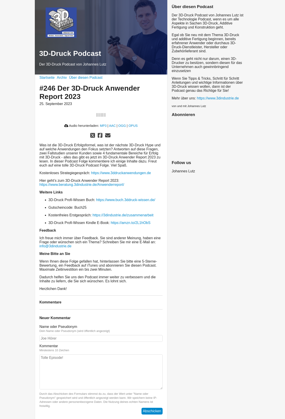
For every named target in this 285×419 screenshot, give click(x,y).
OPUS (133, 125)
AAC (112, 125)
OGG (122, 125)
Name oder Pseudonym (101, 329)
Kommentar (101, 348)
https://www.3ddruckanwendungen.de (121, 173)
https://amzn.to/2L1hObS (130, 223)
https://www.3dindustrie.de (218, 98)
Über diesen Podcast (86, 77)
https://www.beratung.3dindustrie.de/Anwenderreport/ (82, 184)
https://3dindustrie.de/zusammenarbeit (123, 215)
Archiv (62, 77)
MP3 (103, 125)
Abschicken (152, 411)
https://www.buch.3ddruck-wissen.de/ (125, 200)
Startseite (47, 77)
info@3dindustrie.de (56, 246)
